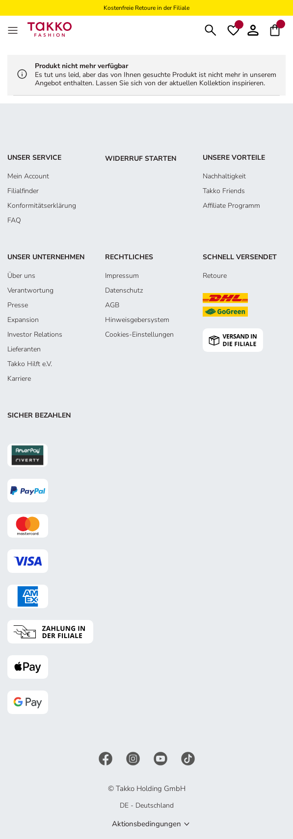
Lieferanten (24, 349)
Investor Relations (34, 334)
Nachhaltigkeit (224, 176)
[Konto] (253, 29)
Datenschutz (124, 290)
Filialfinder (23, 191)
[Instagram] (134, 758)
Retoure (215, 275)
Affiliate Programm (231, 205)
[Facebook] (106, 758)
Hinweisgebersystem (137, 319)
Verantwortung (30, 290)
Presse (17, 305)
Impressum (122, 275)
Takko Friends (224, 191)
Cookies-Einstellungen (139, 334)
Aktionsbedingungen (146, 824)
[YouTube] (161, 758)
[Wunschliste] (233, 29)
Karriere (19, 378)
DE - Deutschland (147, 805)
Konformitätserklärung (41, 205)
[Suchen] (210, 29)
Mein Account (28, 176)
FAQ (14, 220)
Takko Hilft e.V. (29, 364)
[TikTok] (188, 758)
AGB (112, 305)
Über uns (21, 275)
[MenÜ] (13, 29)
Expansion (23, 319)
